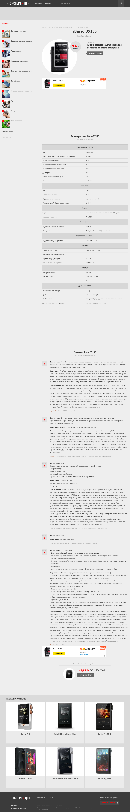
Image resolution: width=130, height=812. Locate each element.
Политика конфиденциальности (65, 808)
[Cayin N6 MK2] (104, 716)
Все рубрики (7, 137)
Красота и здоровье (19, 61)
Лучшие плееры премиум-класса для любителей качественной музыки (104, 46)
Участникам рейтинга (18, 808)
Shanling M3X (104, 778)
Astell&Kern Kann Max (65, 734)
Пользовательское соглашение (46, 808)
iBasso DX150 (58, 81)
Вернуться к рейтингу (94, 53)
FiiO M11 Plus (25, 778)
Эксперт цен (19, 3)
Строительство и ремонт (21, 41)
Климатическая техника (21, 91)
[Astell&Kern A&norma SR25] (65, 761)
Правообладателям (42, 809)
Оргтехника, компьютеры (22, 101)
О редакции (65, 3)
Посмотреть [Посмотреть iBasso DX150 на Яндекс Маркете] (59, 85)
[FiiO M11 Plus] (25, 761)
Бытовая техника (18, 31)
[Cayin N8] (25, 716)
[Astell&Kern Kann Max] (65, 716)
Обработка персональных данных (86, 808)
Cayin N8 (25, 734)
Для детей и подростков (21, 71)
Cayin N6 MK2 (104, 734)
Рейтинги (38, 3)
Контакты (59, 805)
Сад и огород (16, 121)
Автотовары (16, 51)
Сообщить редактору (108, 803)
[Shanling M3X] (104, 761)
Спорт (13, 111)
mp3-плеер (84, 86)
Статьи (48, 3)
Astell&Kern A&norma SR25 (65, 778)
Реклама (14, 805)
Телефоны (15, 81)
